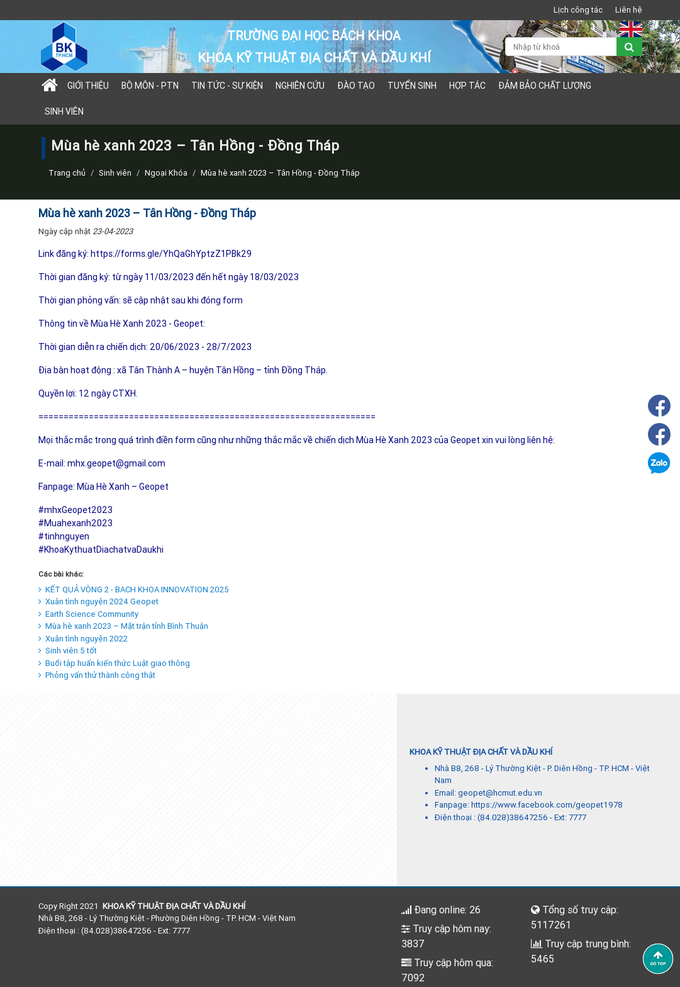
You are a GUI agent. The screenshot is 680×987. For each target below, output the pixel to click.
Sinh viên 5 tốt (67, 650)
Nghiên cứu (300, 85)
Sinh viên (64, 111)
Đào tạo (356, 85)
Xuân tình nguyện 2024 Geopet (98, 601)
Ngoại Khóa (166, 172)
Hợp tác (467, 85)
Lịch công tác (578, 9)
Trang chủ (67, 172)
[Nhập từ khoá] (561, 46)
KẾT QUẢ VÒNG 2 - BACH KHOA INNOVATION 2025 (133, 589)
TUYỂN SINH (412, 85)
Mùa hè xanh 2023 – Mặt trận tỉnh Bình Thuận (123, 626)
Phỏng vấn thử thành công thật (96, 675)
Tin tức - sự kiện (227, 85)
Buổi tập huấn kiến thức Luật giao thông (114, 663)
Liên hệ (628, 9)
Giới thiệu (88, 85)
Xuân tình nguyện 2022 (83, 638)
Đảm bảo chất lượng (544, 85)
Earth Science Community (88, 614)
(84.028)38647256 (512, 817)
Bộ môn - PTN (150, 85)
